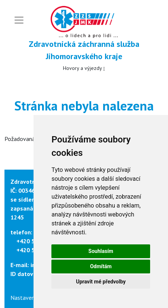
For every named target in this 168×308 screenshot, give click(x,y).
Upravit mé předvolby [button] (101, 282)
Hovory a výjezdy (84, 68)
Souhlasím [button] (100, 251)
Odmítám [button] (101, 266)
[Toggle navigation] (19, 20)
